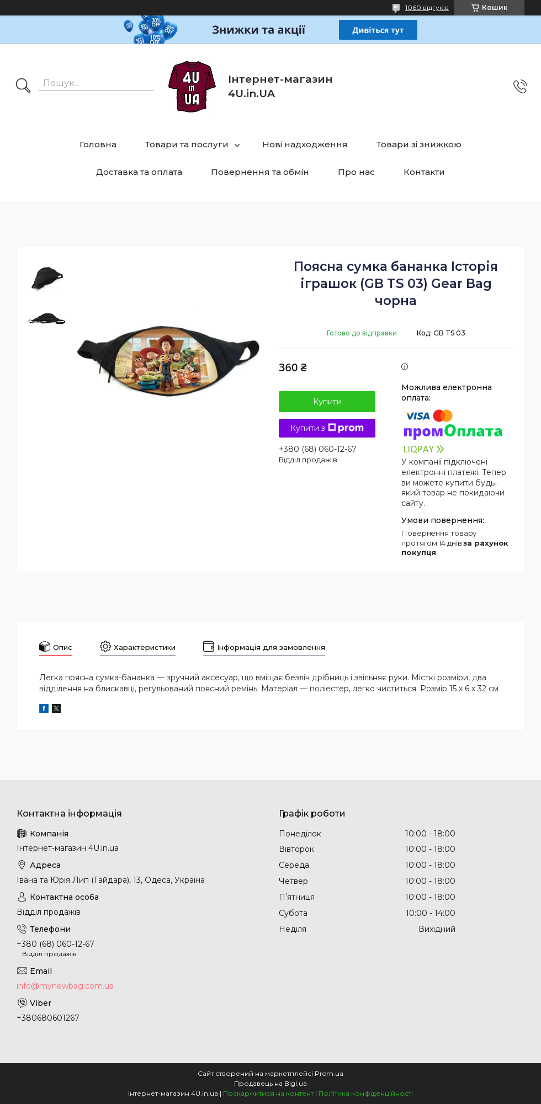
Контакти (424, 172)
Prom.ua (329, 1073)
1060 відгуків (427, 7)
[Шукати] (23, 86)
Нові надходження (305, 144)
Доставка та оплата (139, 172)
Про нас (356, 172)
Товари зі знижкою (419, 144)
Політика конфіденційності (366, 1093)
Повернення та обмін (260, 172)
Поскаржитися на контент (268, 1093)
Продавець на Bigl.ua (270, 1083)
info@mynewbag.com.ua (65, 986)
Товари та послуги (187, 144)
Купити (327, 402)
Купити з (327, 428)
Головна (97, 144)
